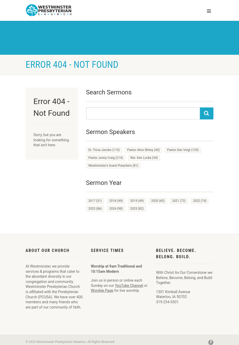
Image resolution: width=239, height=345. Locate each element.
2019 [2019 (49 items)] (137, 201)
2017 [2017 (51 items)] (95, 201)
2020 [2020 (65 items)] (158, 201)
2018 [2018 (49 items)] (116, 201)
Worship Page (102, 290)
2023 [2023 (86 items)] (95, 208)
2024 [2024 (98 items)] (116, 208)
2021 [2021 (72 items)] (179, 201)
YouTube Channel (129, 285)
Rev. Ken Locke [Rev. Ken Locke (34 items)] (144, 158)
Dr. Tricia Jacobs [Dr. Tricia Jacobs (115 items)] (104, 150)
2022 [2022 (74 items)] (200, 201)
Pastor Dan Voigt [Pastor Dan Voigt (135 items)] (183, 150)
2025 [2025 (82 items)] (137, 208)
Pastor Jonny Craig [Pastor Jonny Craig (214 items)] (105, 158)
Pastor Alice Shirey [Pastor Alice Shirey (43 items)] (143, 150)
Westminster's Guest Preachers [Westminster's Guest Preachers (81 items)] (113, 165)
